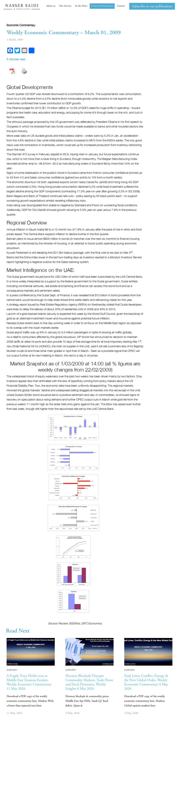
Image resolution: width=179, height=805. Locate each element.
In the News (81, 5)
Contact (121, 5)
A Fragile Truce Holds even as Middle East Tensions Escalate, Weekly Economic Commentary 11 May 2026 (29, 682)
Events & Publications (102, 5)
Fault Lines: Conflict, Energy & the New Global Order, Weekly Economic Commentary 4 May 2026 (146, 682)
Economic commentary (21, 25)
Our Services (65, 5)
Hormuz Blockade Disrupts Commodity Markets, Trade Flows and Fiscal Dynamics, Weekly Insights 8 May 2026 (89, 682)
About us (50, 5)
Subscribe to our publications (152, 6)
